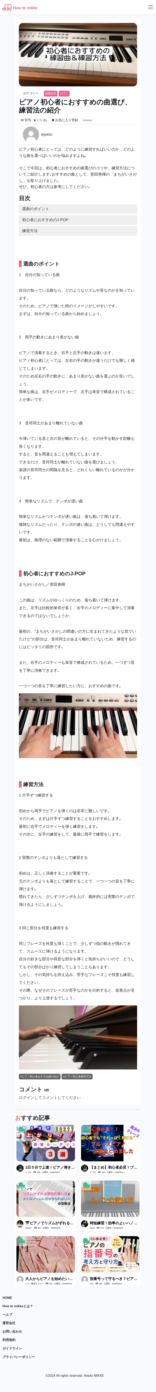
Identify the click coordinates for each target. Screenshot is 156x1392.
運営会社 (8, 1323)
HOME (7, 1298)
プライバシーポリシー (18, 1357)
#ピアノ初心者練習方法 (77, 1076)
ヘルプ (7, 1314)
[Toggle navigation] (150, 7)
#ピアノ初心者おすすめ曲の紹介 (40, 1076)
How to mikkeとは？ (17, 1306)
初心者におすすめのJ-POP (45, 220)
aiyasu (46, 134)
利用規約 (8, 1340)
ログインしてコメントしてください (50, 1097)
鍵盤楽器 (51, 93)
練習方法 (30, 231)
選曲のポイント (35, 209)
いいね (42, 120)
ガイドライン (12, 1348)
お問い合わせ (12, 1331)
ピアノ (64, 93)
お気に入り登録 (66, 120)
